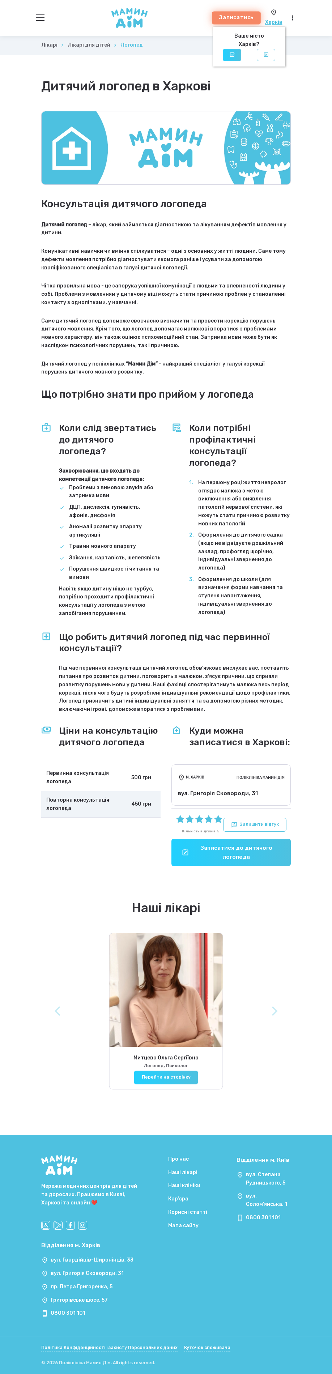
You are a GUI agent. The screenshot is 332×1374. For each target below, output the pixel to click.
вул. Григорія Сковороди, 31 (87, 1273)
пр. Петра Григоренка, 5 (81, 1287)
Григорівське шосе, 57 (79, 1300)
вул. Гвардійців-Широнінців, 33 (92, 1260)
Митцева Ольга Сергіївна (166, 1063)
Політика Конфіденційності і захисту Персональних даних (109, 1347)
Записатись (236, 17)
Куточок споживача (207, 1347)
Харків (273, 22)
